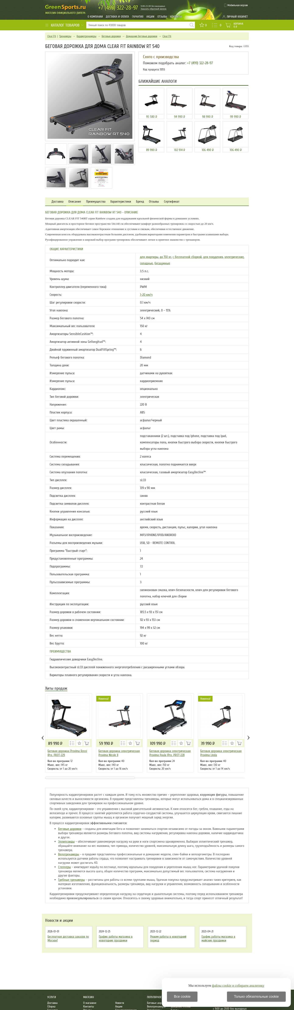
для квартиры (149, 257)
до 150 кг (165, 257)
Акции (150, 16)
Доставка (57, 202)
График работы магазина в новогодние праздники (116, 938)
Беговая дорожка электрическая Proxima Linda (221, 753)
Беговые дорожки (111, 36)
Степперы (64, 867)
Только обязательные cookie (256, 996)
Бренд (140, 202)
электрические (234, 257)
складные (146, 263)
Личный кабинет (237, 16)
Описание (74, 202)
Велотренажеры (68, 854)
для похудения (213, 257)
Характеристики (120, 202)
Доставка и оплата (117, 16)
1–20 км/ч (146, 295)
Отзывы (162, 16)
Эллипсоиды (66, 841)
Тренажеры (65, 36)
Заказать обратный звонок (154, 8)
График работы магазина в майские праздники (218, 938)
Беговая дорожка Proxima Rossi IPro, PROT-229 (67, 753)
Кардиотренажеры (86, 36)
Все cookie (182, 996)
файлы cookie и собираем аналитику (238, 985)
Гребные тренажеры (71, 880)
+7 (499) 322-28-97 (200, 63)
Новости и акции (59, 920)
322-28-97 (118, 7)
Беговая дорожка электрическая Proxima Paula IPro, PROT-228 (170, 753)
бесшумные (162, 263)
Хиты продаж (56, 688)
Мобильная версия (237, 5)
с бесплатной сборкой (187, 257)
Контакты (176, 16)
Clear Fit (51, 36)
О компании (95, 16)
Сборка (51, 1006)
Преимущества (95, 202)
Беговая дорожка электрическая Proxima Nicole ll (119, 753)
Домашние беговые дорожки (141, 36)
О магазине (89, 1003)
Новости (119, 1003)
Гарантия (137, 16)
